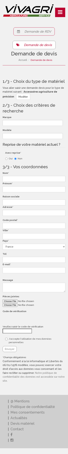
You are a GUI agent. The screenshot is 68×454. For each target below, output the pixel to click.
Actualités (18, 418)
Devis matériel (22, 423)
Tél (4, 254)
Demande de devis (34, 45)
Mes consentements (27, 412)
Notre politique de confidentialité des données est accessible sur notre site (34, 377)
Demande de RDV (34, 31)
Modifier (23, 96)
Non (18, 158)
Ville (5, 230)
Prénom (7, 183)
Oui (9, 158)
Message (8, 280)
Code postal (10, 220)
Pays (5, 241)
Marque (7, 117)
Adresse (7, 207)
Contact (17, 429)
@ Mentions (20, 401)
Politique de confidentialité (32, 407)
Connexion (6, 2)
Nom (5, 173)
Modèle (7, 130)
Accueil (22, 60)
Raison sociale (11, 196)
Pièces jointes (11, 296)
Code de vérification (14, 311)
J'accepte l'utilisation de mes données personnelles (28, 341)
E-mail (6, 264)
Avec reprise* (13, 153)
